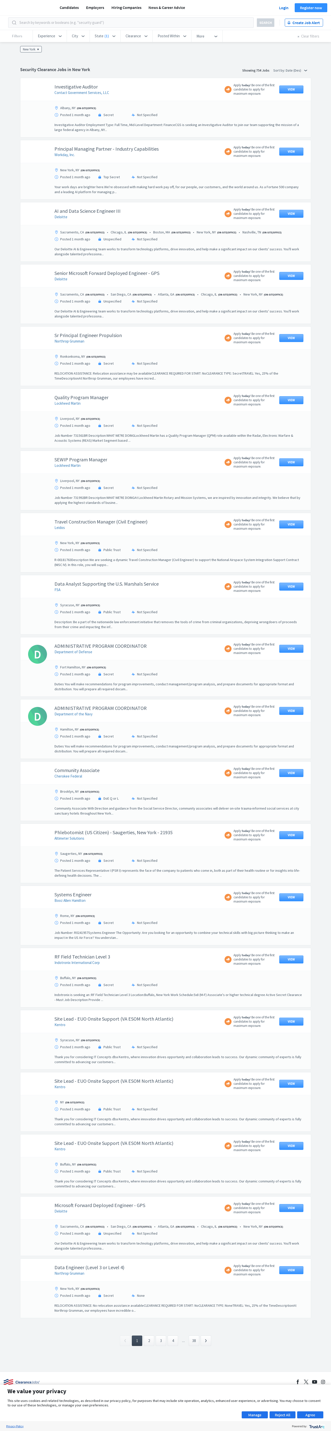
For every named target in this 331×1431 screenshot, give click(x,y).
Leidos (59, 527)
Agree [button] (310, 1414)
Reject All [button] (282, 1414)
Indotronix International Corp (77, 962)
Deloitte (60, 217)
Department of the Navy (73, 714)
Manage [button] (254, 1414)
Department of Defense (73, 652)
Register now (311, 7)
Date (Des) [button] (296, 70)
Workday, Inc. (64, 154)
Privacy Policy (15, 1426)
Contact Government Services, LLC (81, 92)
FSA (57, 589)
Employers (95, 7)
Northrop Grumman (69, 341)
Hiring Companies (126, 7)
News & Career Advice (166, 7)
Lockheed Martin (67, 403)
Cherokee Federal (68, 776)
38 (194, 1340)
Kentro (59, 1024)
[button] (50, 36)
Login (283, 7)
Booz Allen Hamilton (70, 900)
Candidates (69, 7)
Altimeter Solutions (69, 838)
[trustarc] (316, 1426)
